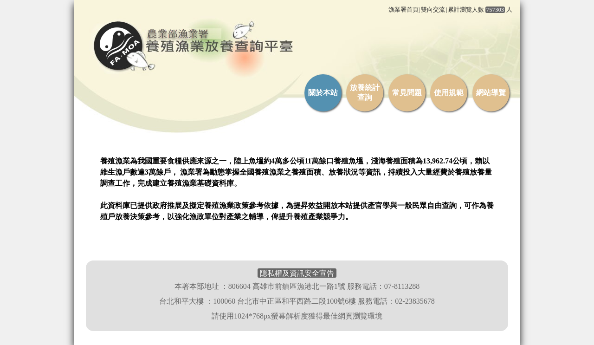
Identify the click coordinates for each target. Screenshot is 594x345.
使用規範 (449, 93)
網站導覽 (491, 93)
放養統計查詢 (365, 92)
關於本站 (323, 93)
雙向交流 (433, 10)
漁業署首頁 (403, 10)
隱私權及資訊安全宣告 (297, 273)
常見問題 (407, 93)
